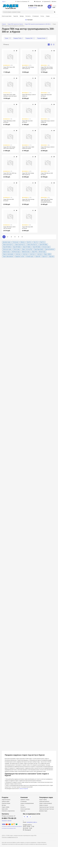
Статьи (42, 16)
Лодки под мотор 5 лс (20, 244)
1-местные (39, 254)
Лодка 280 (51, 256)
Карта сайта (5, 809)
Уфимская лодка (26, 251)
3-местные (25, 254)
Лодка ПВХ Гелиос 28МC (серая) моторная (28, 147)
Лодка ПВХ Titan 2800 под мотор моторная (9, 174)
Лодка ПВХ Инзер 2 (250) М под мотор (29, 95)
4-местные (17, 254)
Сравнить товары (25, 799)
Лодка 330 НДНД (17, 246)
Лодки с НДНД (47, 254)
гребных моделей (23, 788)
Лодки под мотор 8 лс (8, 244)
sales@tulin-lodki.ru (32, 822)
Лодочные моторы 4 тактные (46, 809)
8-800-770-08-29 (35, 6)
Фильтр (7, 44)
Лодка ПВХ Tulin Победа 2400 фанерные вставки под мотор (47, 68)
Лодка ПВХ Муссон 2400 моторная (47, 174)
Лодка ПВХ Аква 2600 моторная (46, 95)
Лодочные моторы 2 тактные (46, 807)
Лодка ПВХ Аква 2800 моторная (27, 227)
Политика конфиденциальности (10, 837)
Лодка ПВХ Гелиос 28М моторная (9, 68)
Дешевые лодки (6, 242)
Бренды (22, 16)
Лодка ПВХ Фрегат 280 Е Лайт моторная (9, 227)
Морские (23, 242)
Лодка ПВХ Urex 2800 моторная (8, 200)
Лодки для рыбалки (49, 249)
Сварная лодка (6, 251)
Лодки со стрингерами (8, 254)
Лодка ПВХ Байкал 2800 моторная (9, 121)
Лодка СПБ (34, 251)
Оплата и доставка (6, 16)
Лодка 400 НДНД (43, 244)
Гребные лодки (5, 801)
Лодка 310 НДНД (26, 246)
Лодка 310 (44, 256)
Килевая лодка (29, 256)
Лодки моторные (6, 799)
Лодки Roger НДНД (38, 249)
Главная (4, 24)
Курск (3, 1)
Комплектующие (6, 803)
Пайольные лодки (7, 249)
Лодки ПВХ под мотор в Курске (15, 24)
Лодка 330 (37, 256)
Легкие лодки (16, 249)
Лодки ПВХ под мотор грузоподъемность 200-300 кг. (38, 24)
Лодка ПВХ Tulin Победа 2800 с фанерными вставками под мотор (47, 201)
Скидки (48, 16)
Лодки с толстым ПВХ (27, 249)
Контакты (28, 16)
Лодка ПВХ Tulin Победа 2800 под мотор (28, 174)
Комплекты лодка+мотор (8, 810)
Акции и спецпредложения (27, 803)
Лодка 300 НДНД (36, 246)
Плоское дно (15, 242)
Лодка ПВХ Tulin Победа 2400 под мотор (28, 68)
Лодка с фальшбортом (8, 256)
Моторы (4, 805)
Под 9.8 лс (29, 242)
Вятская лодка (42, 251)
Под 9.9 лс (42, 242)
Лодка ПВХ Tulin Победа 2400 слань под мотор (9, 147)
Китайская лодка (16, 251)
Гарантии (23, 810)
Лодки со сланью (43, 805)
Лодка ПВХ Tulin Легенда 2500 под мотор (28, 200)
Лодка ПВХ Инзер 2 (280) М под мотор (47, 147)
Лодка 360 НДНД (7, 246)
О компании (24, 801)
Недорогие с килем (19, 256)
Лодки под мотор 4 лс (32, 244)
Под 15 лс (36, 242)
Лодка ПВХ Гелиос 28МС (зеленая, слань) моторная (10, 95)
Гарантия (15, 16)
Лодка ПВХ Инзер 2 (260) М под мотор (47, 121)
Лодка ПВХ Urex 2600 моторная (27, 121)
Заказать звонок (32, 7)
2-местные (32, 254)
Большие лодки (46, 246)
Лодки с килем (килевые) (45, 803)
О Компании (35, 16)
